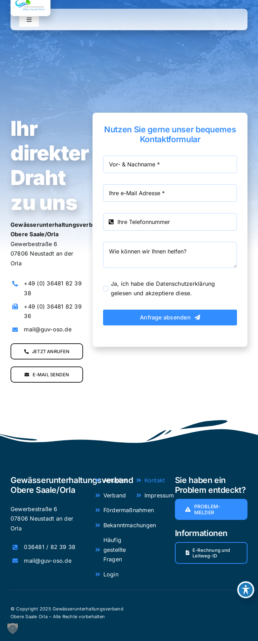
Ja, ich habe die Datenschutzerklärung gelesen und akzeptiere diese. (163, 288)
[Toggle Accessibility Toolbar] (245, 589)
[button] (12, 628)
